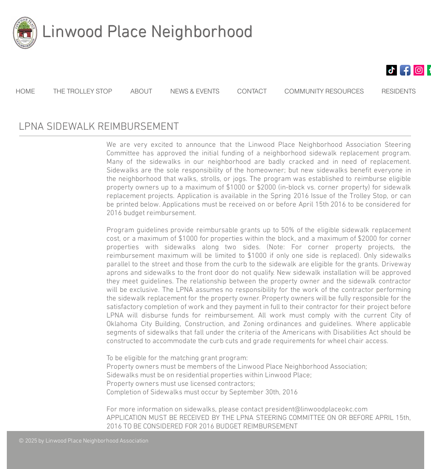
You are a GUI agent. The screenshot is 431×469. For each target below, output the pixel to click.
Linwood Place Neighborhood (147, 33)
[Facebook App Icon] (405, 70)
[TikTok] (391, 70)
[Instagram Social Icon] (419, 70)
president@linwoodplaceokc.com (316, 409)
